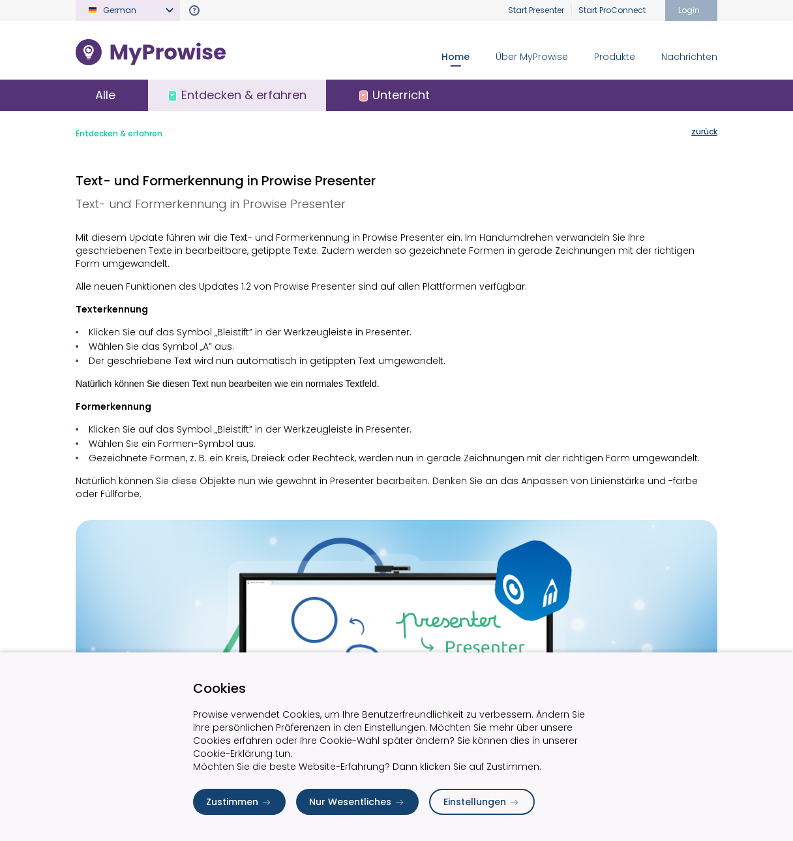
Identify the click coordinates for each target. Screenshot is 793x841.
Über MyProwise (532, 56)
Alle (105, 95)
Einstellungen (481, 801)
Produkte (614, 56)
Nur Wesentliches (357, 801)
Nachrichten (689, 56)
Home (455, 56)
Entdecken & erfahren (119, 133)
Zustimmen (239, 801)
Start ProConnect (612, 10)
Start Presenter (536, 10)
